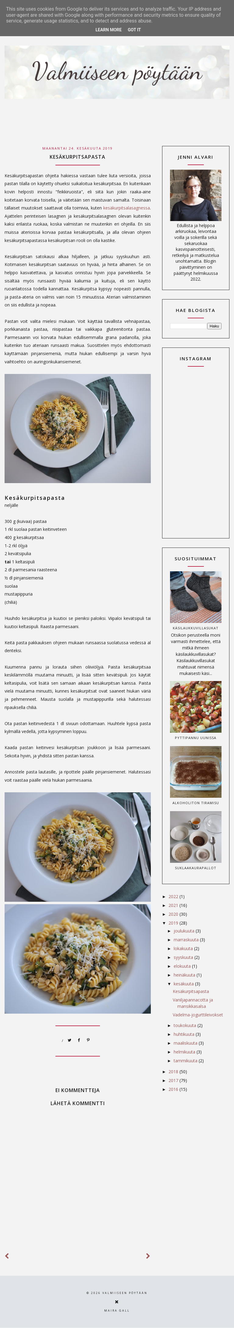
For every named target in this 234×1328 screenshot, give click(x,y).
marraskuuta (187, 939)
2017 (173, 1080)
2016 (173, 1089)
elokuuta (183, 966)
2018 (173, 1071)
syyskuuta (184, 957)
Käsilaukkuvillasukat (195, 628)
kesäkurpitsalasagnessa (126, 208)
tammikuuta (186, 1060)
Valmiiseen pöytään (124, 1293)
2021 (173, 905)
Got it (134, 29)
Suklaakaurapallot (195, 868)
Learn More (108, 29)
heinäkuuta (185, 975)
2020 (173, 914)
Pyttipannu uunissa (195, 737)
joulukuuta (185, 931)
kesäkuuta (184, 984)
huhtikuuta (185, 1034)
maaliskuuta (186, 1043)
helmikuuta (185, 1052)
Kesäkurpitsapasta (191, 991)
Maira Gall (117, 1310)
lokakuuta (184, 948)
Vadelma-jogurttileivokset (198, 1015)
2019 (173, 923)
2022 (173, 896)
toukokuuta (185, 1025)
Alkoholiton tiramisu (195, 803)
